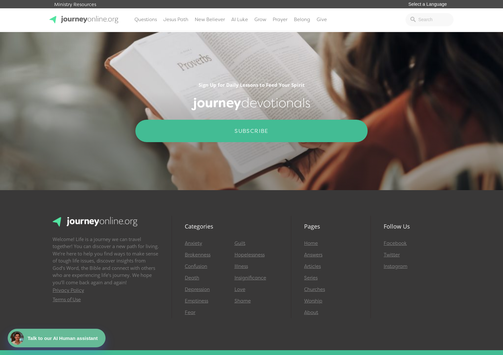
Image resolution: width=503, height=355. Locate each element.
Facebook (395, 243)
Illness (241, 266)
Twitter (392, 255)
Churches (314, 289)
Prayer (280, 19)
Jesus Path (175, 19)
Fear (190, 312)
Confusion (196, 266)
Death (192, 278)
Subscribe (251, 130)
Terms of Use (67, 299)
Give (322, 19)
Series (311, 278)
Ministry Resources (75, 5)
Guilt (239, 243)
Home (311, 243)
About (311, 312)
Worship (313, 301)
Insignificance (250, 278)
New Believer (210, 19)
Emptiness (196, 301)
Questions (145, 19)
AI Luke (239, 19)
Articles (312, 266)
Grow (260, 19)
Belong (302, 19)
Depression (197, 289)
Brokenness (197, 255)
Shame (242, 301)
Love (239, 289)
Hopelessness (249, 255)
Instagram (395, 266)
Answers (313, 255)
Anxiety (193, 243)
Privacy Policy (68, 290)
